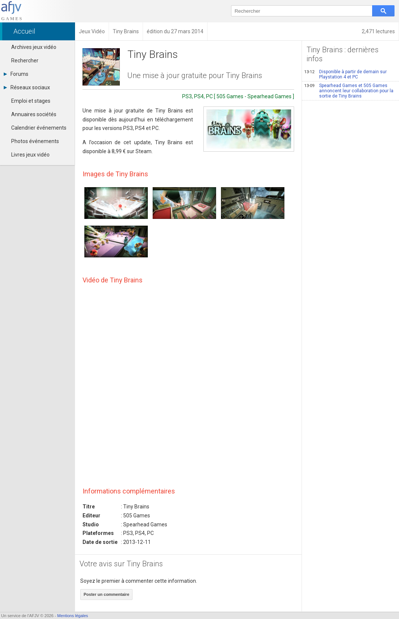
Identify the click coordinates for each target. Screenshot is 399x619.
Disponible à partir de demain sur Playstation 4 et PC (345, 74)
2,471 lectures (378, 31)
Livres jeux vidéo (30, 155)
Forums (16, 74)
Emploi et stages (30, 101)
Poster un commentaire (106, 594)
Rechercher (24, 61)
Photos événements (35, 141)
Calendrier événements (38, 128)
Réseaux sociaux (27, 87)
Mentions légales (72, 615)
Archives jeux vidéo (33, 47)
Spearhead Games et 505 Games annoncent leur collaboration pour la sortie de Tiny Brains (348, 91)
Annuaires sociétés (33, 114)
